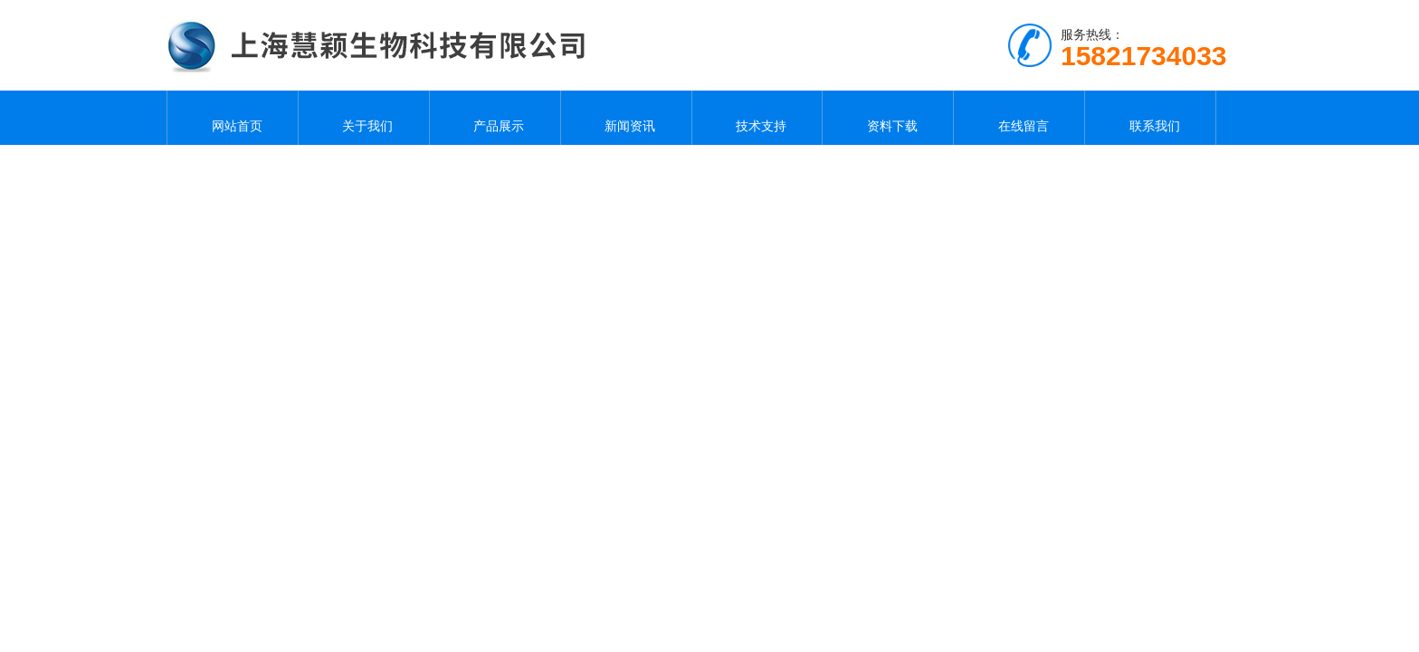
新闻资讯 (626, 117)
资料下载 (887, 117)
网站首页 (232, 117)
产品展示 (495, 117)
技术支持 (756, 117)
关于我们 (363, 117)
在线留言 (1019, 117)
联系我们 (1150, 117)
